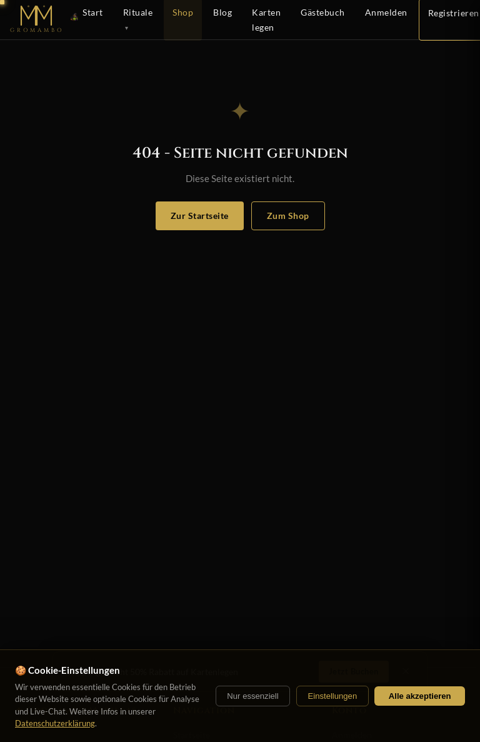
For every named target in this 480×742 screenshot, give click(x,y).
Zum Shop (288, 215)
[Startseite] (38, 19)
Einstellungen (332, 696)
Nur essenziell (252, 696)
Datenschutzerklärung (55, 723)
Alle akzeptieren (420, 696)
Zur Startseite (200, 215)
